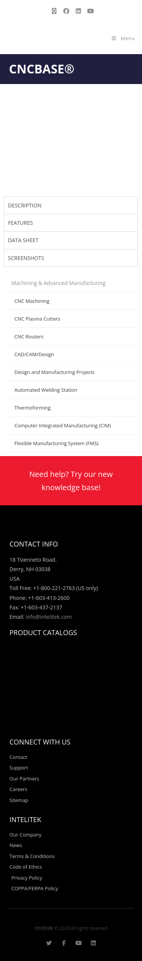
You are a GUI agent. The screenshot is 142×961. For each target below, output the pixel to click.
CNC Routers (29, 336)
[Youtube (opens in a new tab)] (89, 11)
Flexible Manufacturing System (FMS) (56, 443)
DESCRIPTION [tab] (24, 205)
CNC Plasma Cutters (37, 318)
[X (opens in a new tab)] (54, 11)
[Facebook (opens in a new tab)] (66, 11)
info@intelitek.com (49, 616)
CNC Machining (31, 300)
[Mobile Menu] (123, 38)
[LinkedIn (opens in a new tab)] (78, 11)
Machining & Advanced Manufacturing (58, 283)
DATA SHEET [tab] (23, 240)
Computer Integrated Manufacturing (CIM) (62, 425)
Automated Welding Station (45, 389)
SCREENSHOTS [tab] (26, 258)
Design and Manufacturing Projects (54, 372)
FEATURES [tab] (20, 222)
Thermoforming (32, 407)
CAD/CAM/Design (34, 354)
